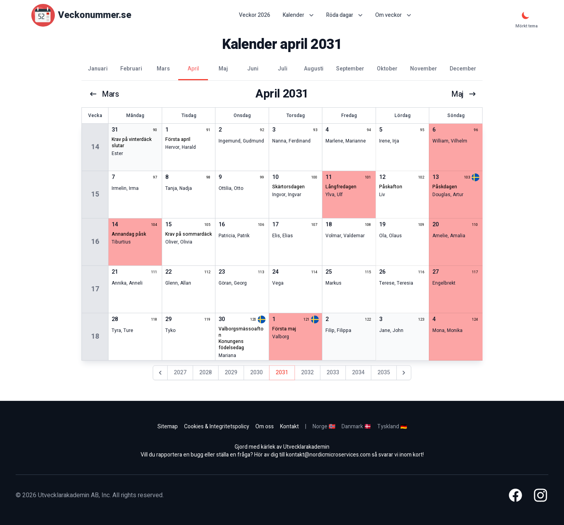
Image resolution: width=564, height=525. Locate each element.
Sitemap (167, 426)
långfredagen (340, 186)
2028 (205, 372)
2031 (282, 372)
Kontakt (289, 426)
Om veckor (393, 15)
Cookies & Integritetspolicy (216, 426)
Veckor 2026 (254, 15)
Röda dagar (344, 15)
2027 (180, 372)
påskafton (390, 186)
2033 (333, 372)
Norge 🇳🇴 (324, 426)
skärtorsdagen (288, 186)
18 (95, 336)
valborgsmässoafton (241, 332)
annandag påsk (129, 234)
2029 (231, 372)
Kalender (298, 15)
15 (95, 194)
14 (95, 147)
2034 (358, 372)
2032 (307, 372)
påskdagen (444, 186)
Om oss (264, 426)
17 (95, 289)
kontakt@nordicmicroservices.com (328, 455)
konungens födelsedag (231, 344)
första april (177, 139)
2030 (256, 372)
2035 (384, 372)
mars (104, 93)
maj (463, 93)
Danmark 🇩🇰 (356, 426)
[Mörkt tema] (526, 15)
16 (95, 241)
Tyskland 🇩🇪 (392, 426)
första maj (284, 328)
